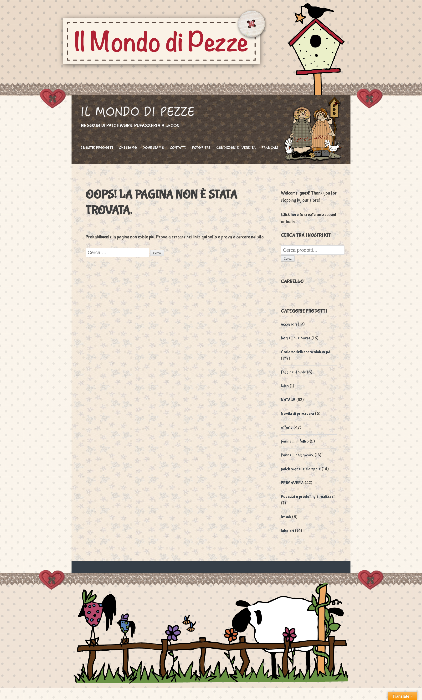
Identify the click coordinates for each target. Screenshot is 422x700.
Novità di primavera (297, 413)
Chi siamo (128, 147)
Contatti (178, 147)
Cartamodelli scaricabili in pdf (306, 352)
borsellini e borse (295, 338)
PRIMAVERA (292, 482)
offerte (287, 427)
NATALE (288, 399)
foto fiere (201, 147)
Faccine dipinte (293, 372)
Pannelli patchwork (297, 455)
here (295, 214)
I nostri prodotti (97, 147)
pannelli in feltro (295, 441)
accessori (289, 324)
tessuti (286, 517)
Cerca (288, 258)
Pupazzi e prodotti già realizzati (308, 496)
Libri (285, 386)
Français (270, 147)
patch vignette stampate (301, 469)
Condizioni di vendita (236, 147)
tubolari (287, 530)
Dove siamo (153, 147)
